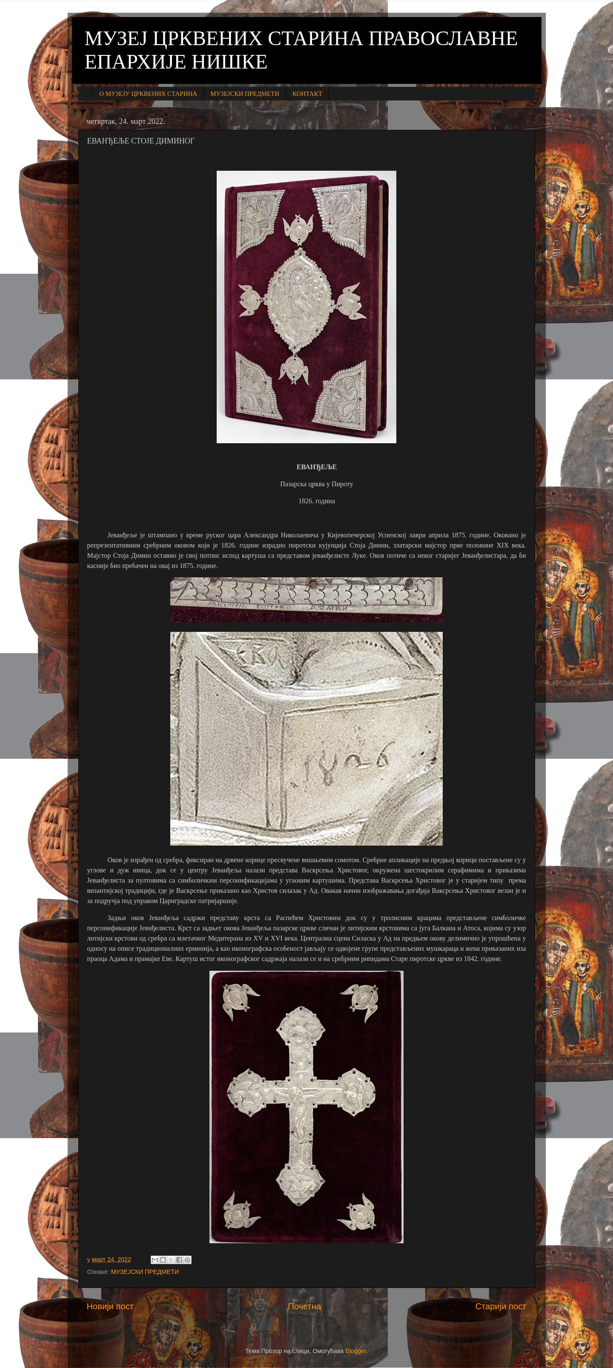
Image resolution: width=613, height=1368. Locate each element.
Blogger (355, 1351)
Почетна (304, 1306)
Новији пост (110, 1306)
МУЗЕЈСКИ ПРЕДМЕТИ (244, 93)
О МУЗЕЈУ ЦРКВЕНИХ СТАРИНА (148, 93)
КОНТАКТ (307, 93)
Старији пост (500, 1306)
